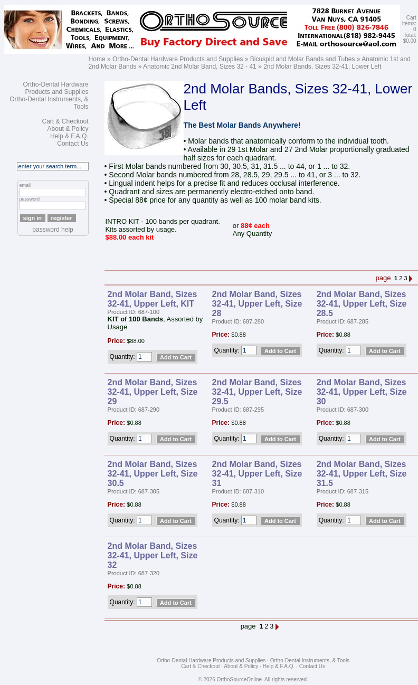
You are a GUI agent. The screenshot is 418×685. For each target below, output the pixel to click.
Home (97, 59)
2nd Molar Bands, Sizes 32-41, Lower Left (322, 66)
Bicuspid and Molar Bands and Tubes (302, 59)
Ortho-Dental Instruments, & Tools (309, 660)
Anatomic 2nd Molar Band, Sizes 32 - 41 (199, 66)
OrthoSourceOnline (239, 679)
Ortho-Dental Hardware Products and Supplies (177, 59)
